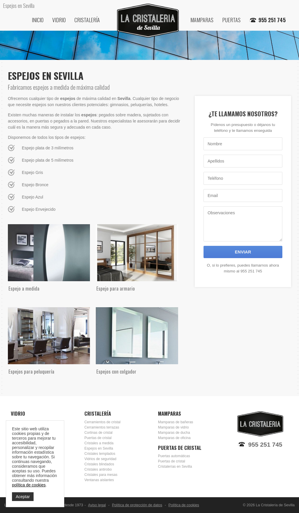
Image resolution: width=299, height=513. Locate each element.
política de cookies (29, 485)
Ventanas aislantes (99, 480)
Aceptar (23, 496)
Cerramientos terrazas (101, 427)
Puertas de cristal (98, 438)
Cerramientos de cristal (102, 422)
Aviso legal (97, 505)
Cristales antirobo (98, 469)
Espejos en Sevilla (98, 448)
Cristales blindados (99, 464)
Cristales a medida (99, 443)
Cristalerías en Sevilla (175, 466)
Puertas (231, 20)
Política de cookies (183, 505)
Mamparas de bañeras (175, 422)
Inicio (38, 20)
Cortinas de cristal (98, 433)
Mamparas (201, 20)
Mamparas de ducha (174, 433)
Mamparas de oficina (174, 438)
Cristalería (87, 20)
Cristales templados (99, 454)
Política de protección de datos (137, 505)
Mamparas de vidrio (173, 427)
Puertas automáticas (174, 456)
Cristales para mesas (100, 475)
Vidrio (59, 20)
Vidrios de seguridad (100, 459)
